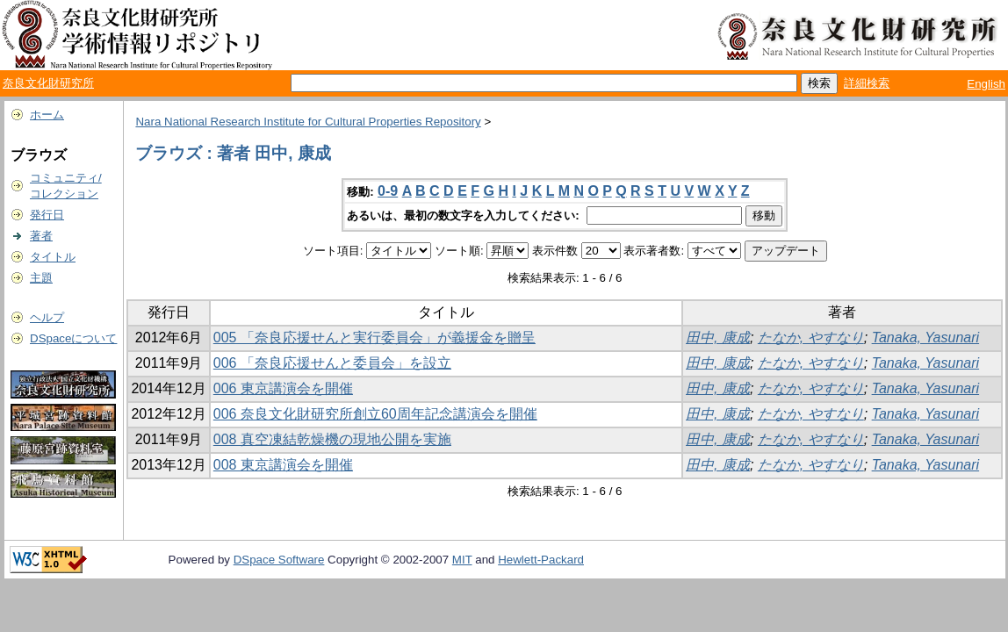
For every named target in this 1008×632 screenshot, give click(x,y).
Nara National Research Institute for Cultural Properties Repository (307, 121)
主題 (41, 277)
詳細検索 (866, 83)
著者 (41, 235)
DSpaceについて (73, 338)
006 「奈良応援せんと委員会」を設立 (332, 363)
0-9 (388, 190)
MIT (462, 559)
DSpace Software (279, 559)
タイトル (53, 256)
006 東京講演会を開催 (283, 388)
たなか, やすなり (811, 337)
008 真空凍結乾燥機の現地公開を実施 (332, 439)
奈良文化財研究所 (48, 83)
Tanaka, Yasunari (925, 337)
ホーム (47, 114)
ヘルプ (47, 317)
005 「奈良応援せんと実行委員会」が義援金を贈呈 (374, 337)
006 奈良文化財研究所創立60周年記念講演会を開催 (375, 413)
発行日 (47, 214)
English (986, 83)
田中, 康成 (718, 337)
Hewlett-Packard (541, 559)
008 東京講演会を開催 (283, 464)
